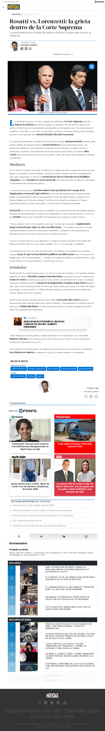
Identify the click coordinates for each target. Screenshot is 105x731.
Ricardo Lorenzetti (37, 369)
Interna (31, 376)
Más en (23, 411)
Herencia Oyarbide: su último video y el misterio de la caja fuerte (42, 510)
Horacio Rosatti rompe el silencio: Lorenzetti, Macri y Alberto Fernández (44, 324)
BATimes (69, 716)
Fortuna (46, 711)
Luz (41, 716)
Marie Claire (33, 711)
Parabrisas (80, 711)
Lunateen (58, 716)
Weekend (68, 711)
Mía (48, 716)
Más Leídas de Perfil (20, 619)
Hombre (56, 711)
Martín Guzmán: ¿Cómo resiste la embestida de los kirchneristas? (43, 515)
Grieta (40, 376)
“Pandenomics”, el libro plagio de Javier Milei (33, 505)
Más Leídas (15, 563)
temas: (13, 373)
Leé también (31, 318)
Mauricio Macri (85, 369)
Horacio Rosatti (19, 369)
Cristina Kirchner (68, 369)
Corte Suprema (18, 376)
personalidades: (18, 366)
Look (34, 716)
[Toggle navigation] (4, 6)
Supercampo (94, 711)
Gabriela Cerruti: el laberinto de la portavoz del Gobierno (39, 525)
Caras (21, 711)
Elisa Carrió (53, 369)
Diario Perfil (10, 711)
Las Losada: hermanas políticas (27, 520)
